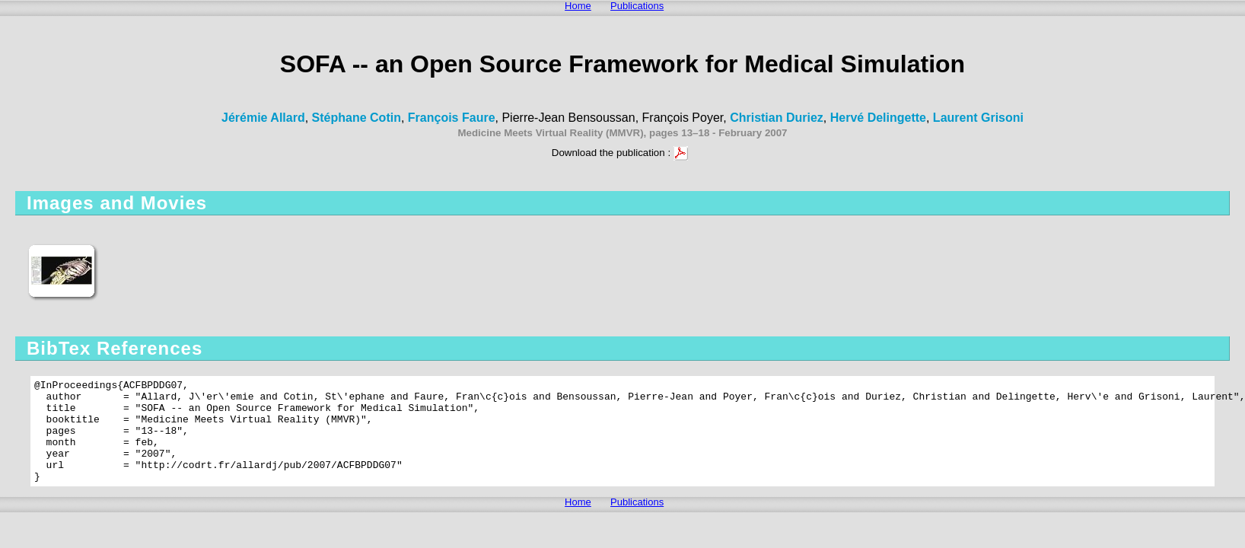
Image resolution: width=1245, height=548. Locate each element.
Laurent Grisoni (978, 117)
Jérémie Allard (263, 117)
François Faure (451, 117)
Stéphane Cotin (356, 117)
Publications (637, 5)
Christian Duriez (776, 117)
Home (578, 5)
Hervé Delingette (878, 117)
